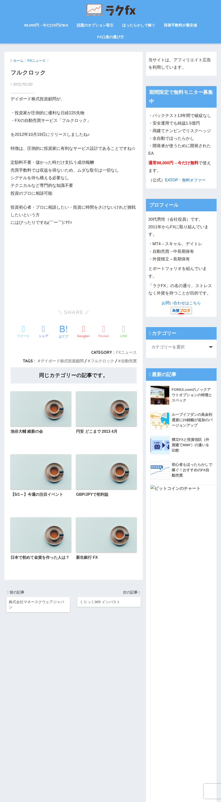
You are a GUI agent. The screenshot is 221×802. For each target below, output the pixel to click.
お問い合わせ (60, 746)
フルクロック (102, 360)
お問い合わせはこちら (181, 303)
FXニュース (126, 352)
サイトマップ (25, 746)
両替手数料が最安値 (180, 25)
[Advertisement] (73, 263)
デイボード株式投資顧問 (62, 360)
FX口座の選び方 (110, 37)
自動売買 (129, 360)
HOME (110, 781)
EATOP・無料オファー (186, 180)
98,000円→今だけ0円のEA (46, 25)
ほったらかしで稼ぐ (138, 25)
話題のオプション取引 (95, 25)
